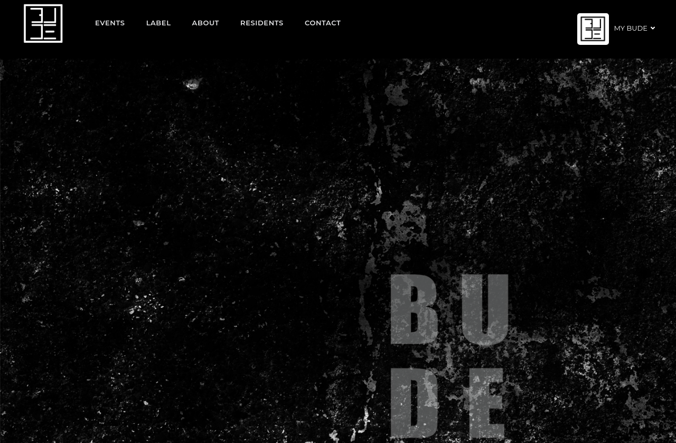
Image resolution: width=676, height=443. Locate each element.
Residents (262, 22)
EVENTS (110, 22)
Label (158, 22)
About (206, 22)
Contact (323, 22)
